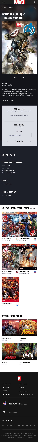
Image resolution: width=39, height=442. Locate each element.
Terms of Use (8, 433)
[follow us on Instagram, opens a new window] (11, 425)
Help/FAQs (5, 387)
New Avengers (23, 338)
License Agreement (9, 437)
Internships (6, 394)
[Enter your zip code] (19, 135)
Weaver (10, 240)
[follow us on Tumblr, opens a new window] (14, 425)
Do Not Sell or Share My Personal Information (11, 435)
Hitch (28, 273)
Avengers (4, 362)
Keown (10, 305)
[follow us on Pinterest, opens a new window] (27, 425)
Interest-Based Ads (20, 437)
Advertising (23, 384)
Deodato (7, 240)
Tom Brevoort (8, 184)
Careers (5, 391)
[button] (3, 2)
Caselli (24, 240)
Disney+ (21, 387)
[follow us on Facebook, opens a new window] (3, 425)
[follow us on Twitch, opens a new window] (31, 425)
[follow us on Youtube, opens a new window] (19, 425)
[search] (35, 2)
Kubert (28, 240)
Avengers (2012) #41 (24, 271)
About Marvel (6, 384)
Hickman (3, 240)
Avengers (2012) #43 (24, 239)
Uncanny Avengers (24, 362)
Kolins (10, 273)
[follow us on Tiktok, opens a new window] (35, 425)
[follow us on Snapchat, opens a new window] (23, 425)
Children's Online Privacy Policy (30, 435)
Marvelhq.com (23, 391)
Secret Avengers (6, 338)
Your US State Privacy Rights (26, 433)
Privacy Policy (15, 433)
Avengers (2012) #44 (7, 239)
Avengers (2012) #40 (7, 304)
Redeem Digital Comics (26, 394)
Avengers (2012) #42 (7, 271)
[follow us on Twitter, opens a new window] (7, 425)
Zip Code (19, 131)
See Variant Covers (8, 100)
